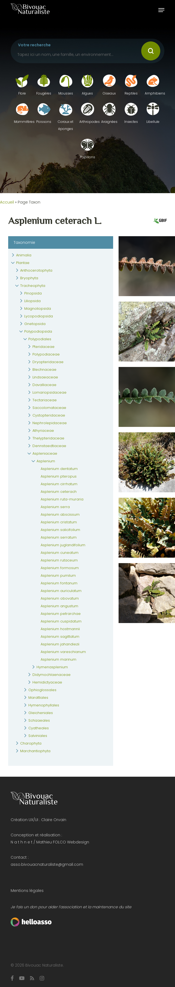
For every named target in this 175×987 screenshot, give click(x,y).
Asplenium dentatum (59, 468)
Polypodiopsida (38, 331)
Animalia (23, 255)
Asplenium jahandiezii (60, 644)
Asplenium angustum (59, 606)
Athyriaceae (43, 430)
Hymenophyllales (43, 705)
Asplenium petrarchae (61, 613)
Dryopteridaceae (48, 362)
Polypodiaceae (46, 354)
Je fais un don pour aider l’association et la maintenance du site (71, 907)
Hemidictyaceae (47, 682)
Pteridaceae (43, 346)
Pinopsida (33, 293)
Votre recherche (34, 45)
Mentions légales (27, 890)
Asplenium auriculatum (61, 590)
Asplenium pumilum (58, 575)
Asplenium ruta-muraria (62, 499)
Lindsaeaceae (45, 377)
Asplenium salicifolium (60, 529)
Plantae (22, 262)
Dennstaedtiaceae (49, 445)
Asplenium (46, 461)
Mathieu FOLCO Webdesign (62, 842)
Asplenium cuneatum (60, 552)
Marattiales (38, 697)
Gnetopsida (35, 323)
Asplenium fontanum (59, 583)
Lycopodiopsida (38, 316)
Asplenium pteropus (59, 476)
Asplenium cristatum (59, 522)
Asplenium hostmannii (60, 628)
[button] (161, 10)
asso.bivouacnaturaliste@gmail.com (47, 864)
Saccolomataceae (49, 407)
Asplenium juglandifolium (63, 545)
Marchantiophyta (35, 751)
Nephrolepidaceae (49, 423)
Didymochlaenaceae (51, 674)
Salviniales (37, 735)
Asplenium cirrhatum (59, 484)
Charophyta (30, 743)
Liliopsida (32, 300)
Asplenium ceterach (59, 491)
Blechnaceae (44, 369)
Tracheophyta (32, 285)
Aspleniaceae (44, 453)
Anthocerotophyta (36, 270)
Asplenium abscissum (60, 514)
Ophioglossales (42, 690)
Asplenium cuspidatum (61, 621)
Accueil (7, 202)
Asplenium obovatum (60, 598)
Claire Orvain (53, 819)
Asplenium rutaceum (59, 560)
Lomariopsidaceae (49, 392)
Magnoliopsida (37, 308)
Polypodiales (39, 339)
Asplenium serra (55, 506)
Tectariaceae (44, 400)
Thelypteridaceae (48, 438)
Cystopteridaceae (48, 415)
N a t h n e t (21, 842)
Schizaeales (39, 720)
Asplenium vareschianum (63, 651)
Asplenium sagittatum (60, 636)
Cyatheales (38, 728)
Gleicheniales (40, 712)
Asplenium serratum (59, 537)
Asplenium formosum (60, 567)
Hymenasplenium (52, 667)
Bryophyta (29, 278)
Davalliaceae (44, 384)
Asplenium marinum (58, 659)
